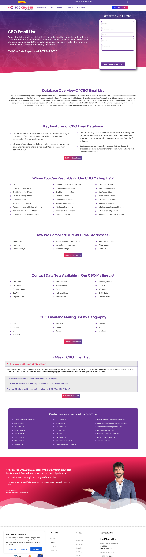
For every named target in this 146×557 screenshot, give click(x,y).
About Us (53, 539)
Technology (79, 544)
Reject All (24, 549)
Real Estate (79, 552)
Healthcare (79, 540)
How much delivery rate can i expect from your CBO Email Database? (38, 384)
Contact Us (53, 550)
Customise (12, 549)
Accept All (36, 549)
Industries (79, 556)
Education (79, 548)
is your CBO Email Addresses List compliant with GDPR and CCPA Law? (39, 389)
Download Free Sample (113, 64)
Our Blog (53, 546)
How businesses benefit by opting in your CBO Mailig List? (34, 378)
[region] (24, 542)
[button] (71, 364)
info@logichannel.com (107, 552)
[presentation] (115, 56)
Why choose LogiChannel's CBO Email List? (27, 364)
